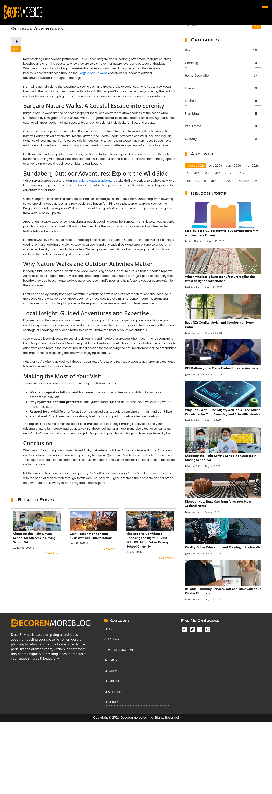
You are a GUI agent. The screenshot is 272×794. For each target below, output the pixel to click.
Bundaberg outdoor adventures (95, 181)
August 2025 (196, 165)
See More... (53, 553)
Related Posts (36, 499)
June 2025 (233, 165)
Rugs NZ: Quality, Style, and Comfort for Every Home (219, 324)
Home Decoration (223, 76)
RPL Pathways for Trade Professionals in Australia (221, 368)
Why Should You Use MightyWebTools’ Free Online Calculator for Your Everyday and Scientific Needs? (222, 412)
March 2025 (213, 173)
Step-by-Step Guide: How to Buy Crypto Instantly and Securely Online (221, 232)
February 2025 (235, 173)
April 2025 (194, 173)
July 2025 (215, 165)
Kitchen (223, 101)
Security (223, 139)
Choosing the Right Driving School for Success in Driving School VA (34, 537)
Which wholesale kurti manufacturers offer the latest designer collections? (220, 278)
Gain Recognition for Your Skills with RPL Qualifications (91, 535)
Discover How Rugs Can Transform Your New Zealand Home (218, 503)
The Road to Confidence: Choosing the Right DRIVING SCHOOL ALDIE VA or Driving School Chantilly (147, 540)
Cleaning (223, 63)
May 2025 (252, 165)
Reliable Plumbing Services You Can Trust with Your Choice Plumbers (223, 591)
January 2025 (196, 181)
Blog (223, 50)
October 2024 (247, 181)
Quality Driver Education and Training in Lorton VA (222, 547)
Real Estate (223, 126)
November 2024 (221, 181)
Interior (223, 88)
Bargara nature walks (92, 73)
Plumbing (223, 114)
